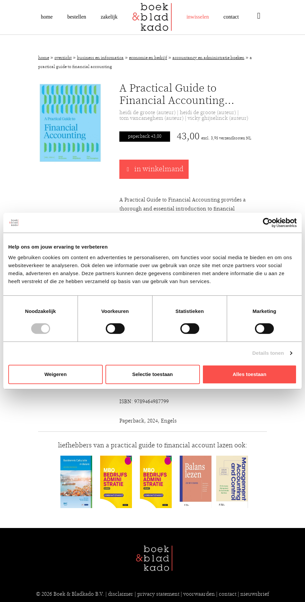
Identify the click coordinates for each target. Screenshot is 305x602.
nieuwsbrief (254, 594)
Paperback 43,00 (144, 136)
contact (227, 594)
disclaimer (120, 594)
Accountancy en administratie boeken (208, 58)
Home (47, 17)
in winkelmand (154, 169)
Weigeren (55, 374)
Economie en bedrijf (148, 58)
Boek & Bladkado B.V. (78, 594)
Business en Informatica (100, 58)
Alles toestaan (250, 374)
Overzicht (63, 58)
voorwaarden (199, 594)
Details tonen (268, 353)
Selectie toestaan (152, 374)
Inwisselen (197, 17)
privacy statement (158, 594)
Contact (231, 17)
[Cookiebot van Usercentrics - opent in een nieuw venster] (268, 223)
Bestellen (76, 17)
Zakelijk (109, 17)
